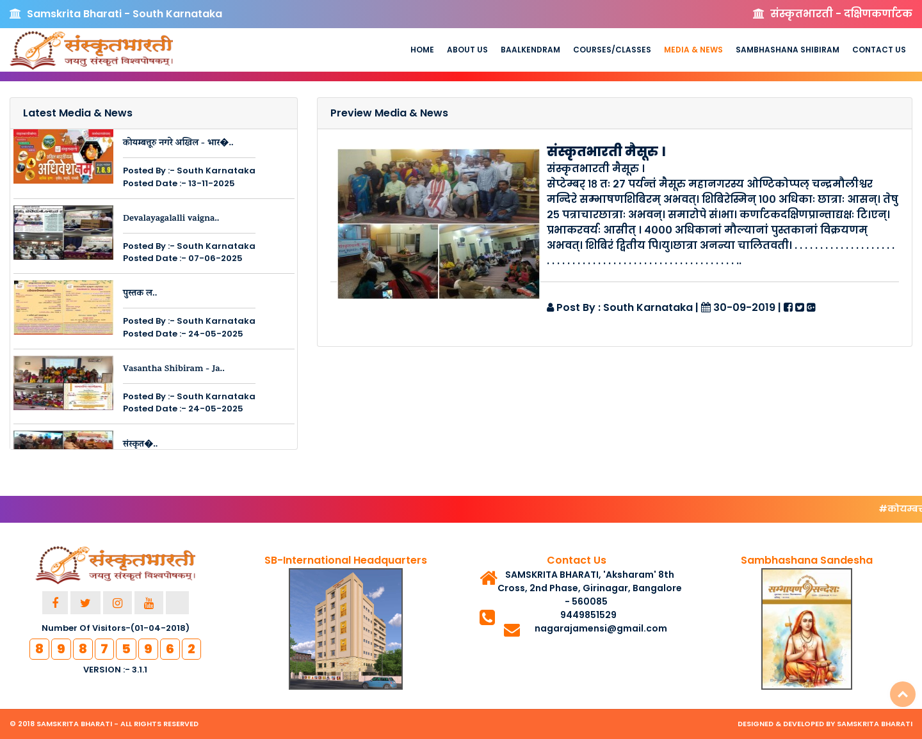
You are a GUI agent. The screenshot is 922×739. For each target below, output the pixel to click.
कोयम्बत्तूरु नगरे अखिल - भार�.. (178, 143)
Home (422, 49)
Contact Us (879, 49)
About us (467, 49)
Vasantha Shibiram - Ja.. (174, 369)
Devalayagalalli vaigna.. (171, 219)
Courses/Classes (612, 49)
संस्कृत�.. (140, 445)
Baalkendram (530, 49)
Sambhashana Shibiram (787, 49)
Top (903, 694)
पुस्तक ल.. (140, 294)
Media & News (693, 49)
